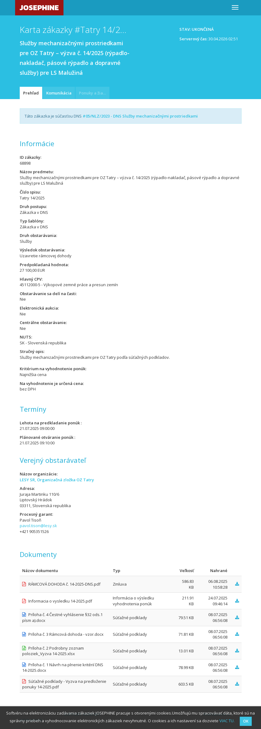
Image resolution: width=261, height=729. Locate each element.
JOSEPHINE (39, 7)
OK (245, 721)
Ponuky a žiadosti (94, 93)
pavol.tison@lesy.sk (38, 525)
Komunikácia (58, 93)
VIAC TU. (226, 720)
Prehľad (31, 93)
